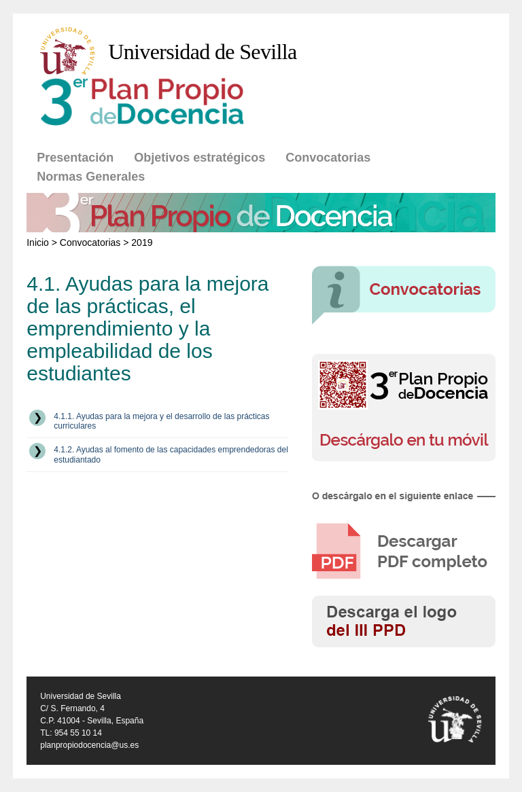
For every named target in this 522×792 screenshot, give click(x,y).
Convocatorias (327, 157)
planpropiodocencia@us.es (89, 745)
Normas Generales (91, 176)
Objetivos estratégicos (199, 157)
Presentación (75, 157)
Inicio (38, 242)
